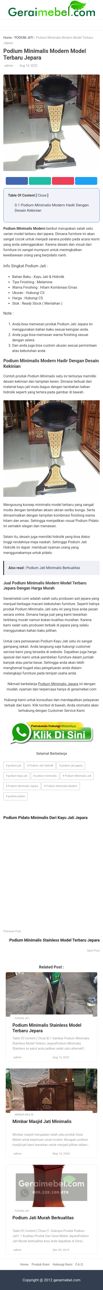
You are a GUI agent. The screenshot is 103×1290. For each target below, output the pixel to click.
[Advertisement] (51, 877)
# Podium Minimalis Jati (77, 775)
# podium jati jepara (71, 765)
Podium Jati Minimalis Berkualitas (53, 568)
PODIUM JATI (23, 37)
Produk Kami (41, 1264)
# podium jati (13, 765)
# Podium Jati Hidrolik (40, 765)
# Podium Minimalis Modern (60, 786)
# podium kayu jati (17, 775)
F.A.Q (79, 1264)
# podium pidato (15, 796)
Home (7, 37)
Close (42, 195)
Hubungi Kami (62, 1264)
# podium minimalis (45, 775)
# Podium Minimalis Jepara (22, 786)
